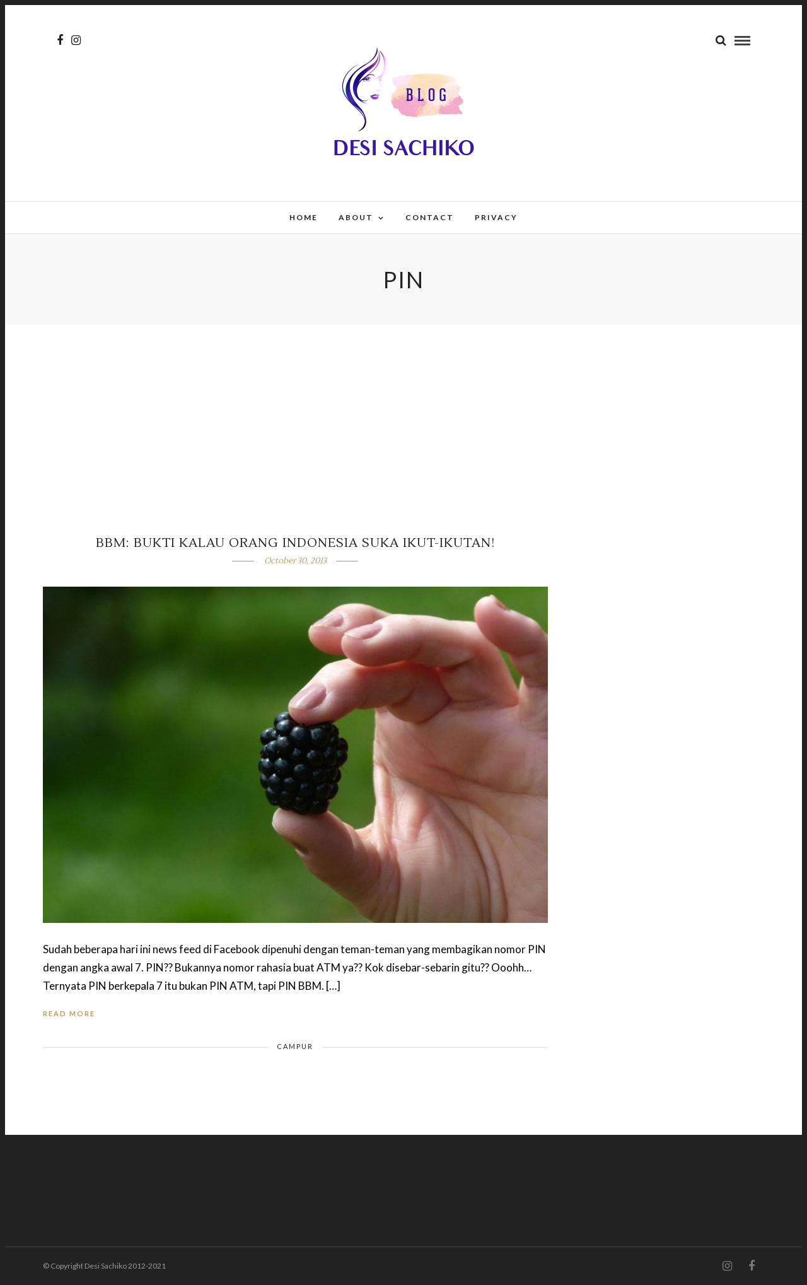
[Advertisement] (403, 419)
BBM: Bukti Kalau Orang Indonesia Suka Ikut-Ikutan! (295, 543)
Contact (429, 217)
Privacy (496, 217)
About (356, 217)
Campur (295, 1046)
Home (303, 217)
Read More (69, 1013)
